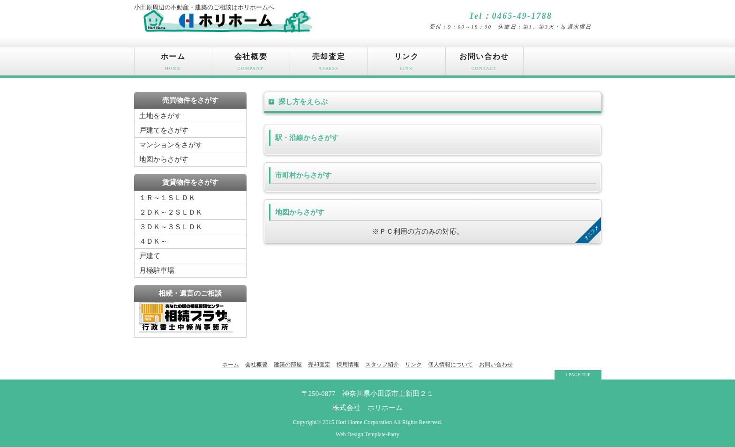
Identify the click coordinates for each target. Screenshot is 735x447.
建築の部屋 (288, 364)
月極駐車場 (156, 270)
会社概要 (251, 63)
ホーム (173, 63)
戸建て (149, 256)
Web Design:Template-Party (367, 434)
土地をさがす (160, 115)
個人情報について (450, 364)
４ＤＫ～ (153, 241)
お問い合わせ (484, 63)
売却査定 (329, 63)
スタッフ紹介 (382, 364)
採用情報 (348, 364)
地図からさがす (163, 159)
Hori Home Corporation (364, 422)
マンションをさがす (170, 145)
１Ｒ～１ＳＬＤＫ (167, 197)
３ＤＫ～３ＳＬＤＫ (170, 227)
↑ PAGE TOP (578, 374)
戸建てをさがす (163, 130)
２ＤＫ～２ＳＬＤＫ (170, 212)
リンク (406, 63)
